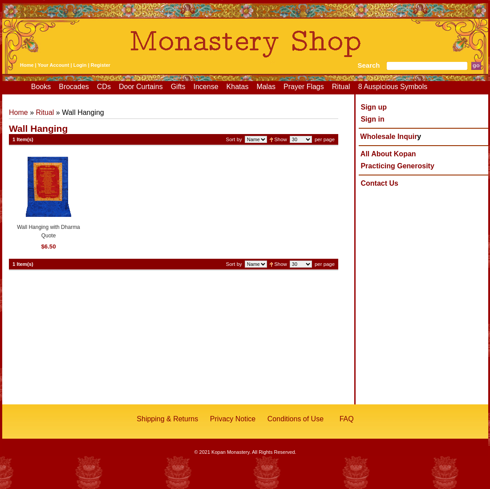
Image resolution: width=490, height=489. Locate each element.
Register (100, 65)
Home (27, 65)
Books (41, 86)
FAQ (347, 419)
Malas (265, 86)
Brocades (74, 86)
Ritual (341, 86)
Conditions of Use (295, 419)
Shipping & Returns (167, 419)
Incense (206, 86)
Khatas (238, 86)
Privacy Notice (232, 419)
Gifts (178, 86)
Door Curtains (141, 86)
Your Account (53, 65)
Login (80, 65)
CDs (104, 86)
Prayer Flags (303, 86)
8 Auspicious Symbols (393, 86)
